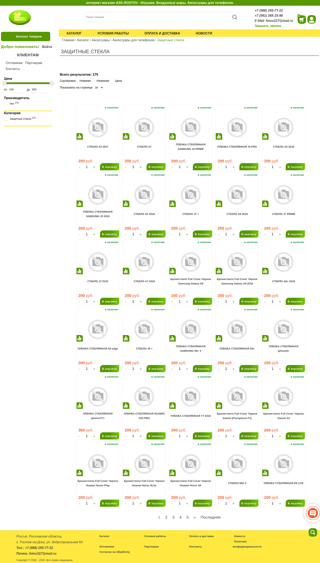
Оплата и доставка (162, 33)
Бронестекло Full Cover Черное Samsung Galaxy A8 (190, 281)
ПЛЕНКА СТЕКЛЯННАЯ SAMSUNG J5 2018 (98, 214)
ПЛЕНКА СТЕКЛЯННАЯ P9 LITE (283, 483)
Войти (47, 47)
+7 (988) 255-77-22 (269, 10)
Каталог (74, 33)
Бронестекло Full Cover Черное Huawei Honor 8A (190, 483)
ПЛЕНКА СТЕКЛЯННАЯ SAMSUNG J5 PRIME (191, 146)
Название (103, 80)
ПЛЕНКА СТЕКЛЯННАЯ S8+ (237, 348)
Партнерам (33, 63)
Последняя (211, 517)
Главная (68, 40)
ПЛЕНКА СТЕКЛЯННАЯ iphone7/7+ (98, 416)
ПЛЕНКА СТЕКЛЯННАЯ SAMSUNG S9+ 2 (191, 348)
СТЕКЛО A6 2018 (237, 214)
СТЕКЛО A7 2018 (144, 281)
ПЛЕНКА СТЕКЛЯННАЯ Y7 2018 (191, 415)
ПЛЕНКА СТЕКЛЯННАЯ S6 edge (98, 348)
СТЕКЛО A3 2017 (97, 146)
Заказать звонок (268, 26)
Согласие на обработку (114, 551)
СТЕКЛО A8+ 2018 (283, 281)
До (38, 89)
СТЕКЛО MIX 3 (237, 483)
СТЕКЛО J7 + (190, 214)
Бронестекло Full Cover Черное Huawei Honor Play (98, 483)
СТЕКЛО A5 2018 (144, 214)
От (15, 89)
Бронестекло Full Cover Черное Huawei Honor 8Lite (144, 483)
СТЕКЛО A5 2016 (283, 146)
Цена (118, 80)
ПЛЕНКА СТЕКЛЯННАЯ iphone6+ (283, 348)
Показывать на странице (76, 87)
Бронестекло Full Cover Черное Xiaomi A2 (283, 416)
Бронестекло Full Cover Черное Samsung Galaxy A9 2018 (237, 281)
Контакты (13, 69)
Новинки (85, 80)
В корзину (109, 166)
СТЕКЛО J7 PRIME (283, 214)
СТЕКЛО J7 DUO (97, 281)
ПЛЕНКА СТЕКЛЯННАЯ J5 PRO (237, 146)
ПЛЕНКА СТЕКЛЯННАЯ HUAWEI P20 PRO (144, 416)
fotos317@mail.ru (279, 20)
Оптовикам (14, 63)
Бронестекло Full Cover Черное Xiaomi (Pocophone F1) (237, 416)
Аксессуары (101, 40)
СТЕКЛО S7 (144, 146)
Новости (204, 33)
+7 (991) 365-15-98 (269, 15)
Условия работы (113, 33)
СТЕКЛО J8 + (144, 348)
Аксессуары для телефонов (133, 40)
